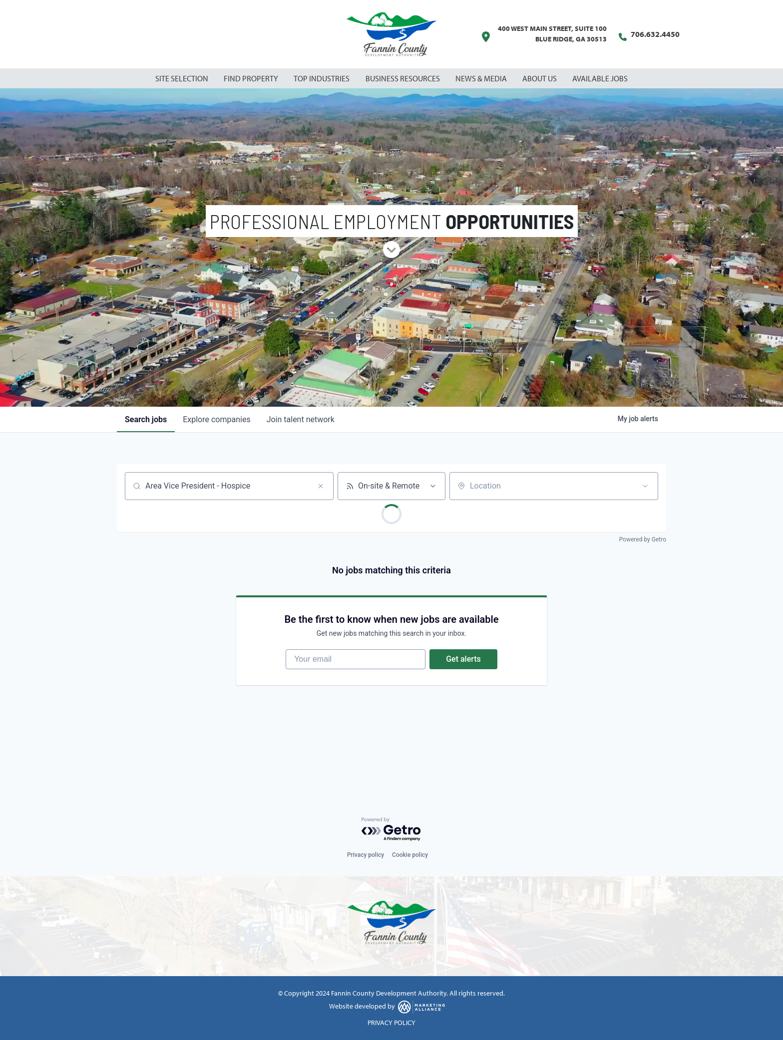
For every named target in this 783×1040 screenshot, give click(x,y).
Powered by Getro (642, 539)
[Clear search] (321, 486)
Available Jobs (600, 78)
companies (216, 419)
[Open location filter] (645, 486)
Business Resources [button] (403, 78)
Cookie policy (410, 854)
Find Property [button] (252, 78)
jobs (146, 419)
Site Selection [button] (182, 78)
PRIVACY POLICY (391, 1022)
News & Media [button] (481, 78)
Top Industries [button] (322, 78)
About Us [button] (540, 78)
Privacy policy (365, 854)
